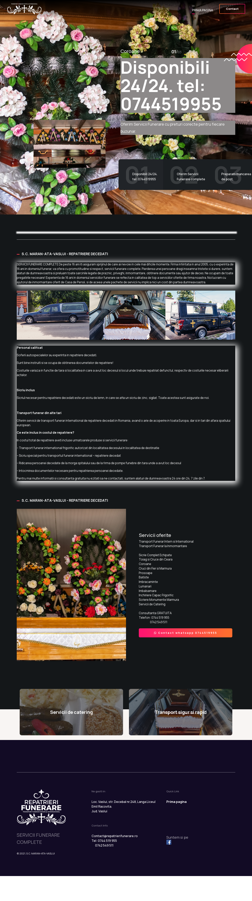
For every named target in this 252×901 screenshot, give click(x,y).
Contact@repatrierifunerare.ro (115, 861)
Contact (228, 9)
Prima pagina (198, 9)
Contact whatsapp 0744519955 (185, 649)
